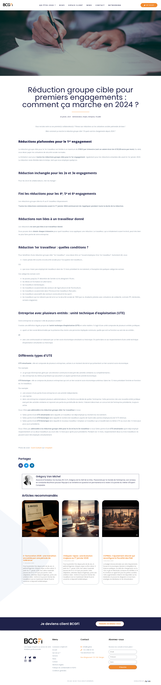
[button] (20, 465)
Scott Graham (36, 448)
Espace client (75, 5)
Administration (77, 117)
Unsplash (48, 448)
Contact (100, 5)
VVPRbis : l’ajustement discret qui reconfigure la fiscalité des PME (119, 557)
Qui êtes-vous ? (47, 5)
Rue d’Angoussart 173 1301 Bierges (92, 657)
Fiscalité (98, 117)
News (89, 5)
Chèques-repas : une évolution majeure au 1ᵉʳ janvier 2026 (78, 557)
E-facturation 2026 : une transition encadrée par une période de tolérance (39, 558)
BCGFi (62, 5)
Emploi (85, 117)
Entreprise (91, 117)
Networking (114, 5)
